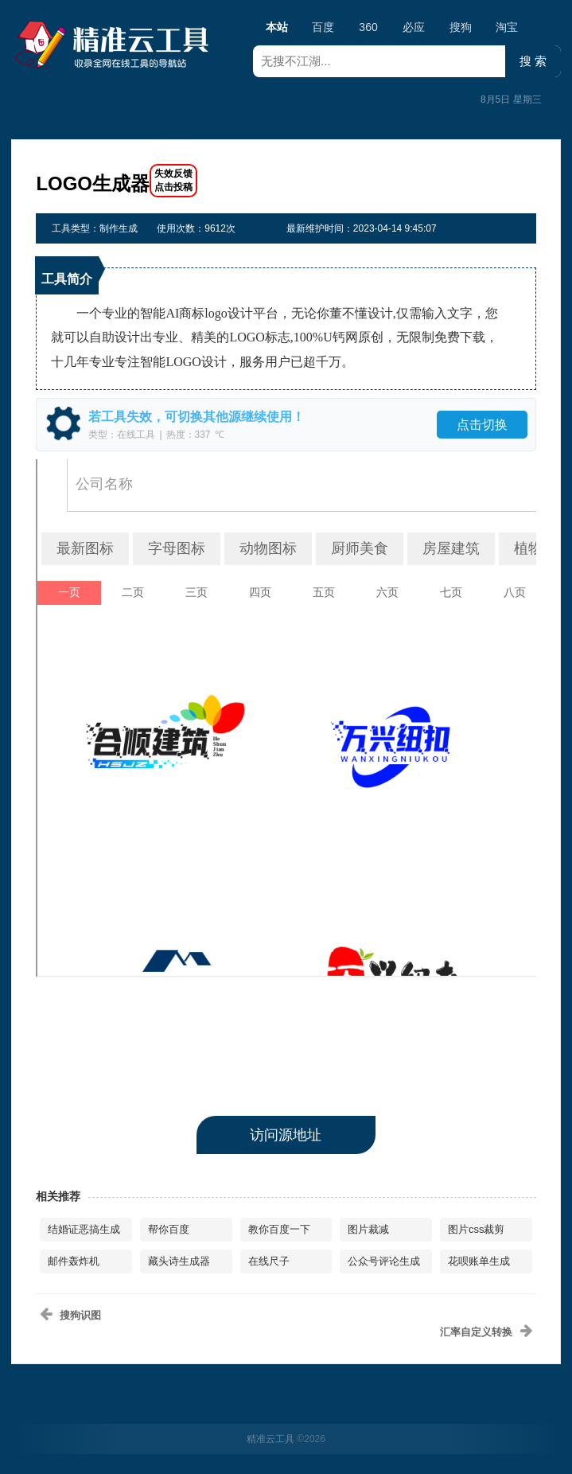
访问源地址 (285, 1135)
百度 (323, 27)
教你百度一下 (279, 1229)
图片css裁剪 (476, 1229)
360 (368, 27)
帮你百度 (168, 1229)
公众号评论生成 (384, 1261)
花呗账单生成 (479, 1261)
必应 (414, 27)
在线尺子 (269, 1261)
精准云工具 (270, 1439)
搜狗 (460, 27)
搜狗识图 (80, 1315)
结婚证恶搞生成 (84, 1229)
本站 (277, 29)
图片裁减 (368, 1229)
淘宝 (507, 27)
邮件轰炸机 (73, 1261)
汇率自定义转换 (476, 1332)
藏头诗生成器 (179, 1261)
